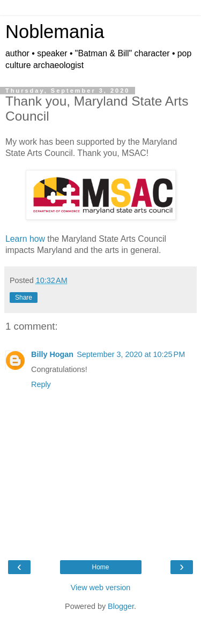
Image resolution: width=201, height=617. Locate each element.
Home (100, 567)
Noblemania (54, 31)
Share (23, 297)
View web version (101, 587)
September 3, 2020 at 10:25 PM (131, 354)
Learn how (25, 238)
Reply (41, 384)
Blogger (121, 606)
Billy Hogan (52, 354)
